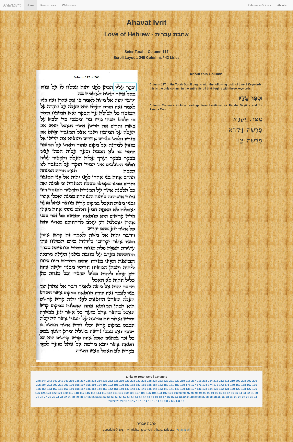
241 (60, 380)
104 (154, 393)
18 (129, 401)
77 (45, 397)
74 (57, 397)
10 (161, 401)
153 (105, 388)
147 (138, 388)
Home (32, 5)
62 (105, 397)
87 (228, 393)
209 (238, 380)
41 (188, 397)
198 (77, 384)
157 (82, 388)
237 (82, 380)
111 (115, 393)
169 (238, 384)
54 (136, 397)
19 (126, 401)
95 (196, 393)
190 (121, 384)
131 (226, 388)
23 (110, 401)
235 (93, 380)
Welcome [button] (69, 5)
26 (247, 397)
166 (254, 384)
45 (172, 397)
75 (53, 397)
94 (200, 393)
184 (154, 384)
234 (99, 380)
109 (126, 393)
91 (212, 393)
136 (199, 388)
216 (199, 380)
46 (168, 397)
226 (143, 380)
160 (66, 388)
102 (165, 393)
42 (184, 397)
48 (160, 397)
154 (99, 388)
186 (143, 384)
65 (93, 397)
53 (140, 397)
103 (159, 393)
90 (216, 393)
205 (38, 384)
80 (256, 393)
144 (154, 388)
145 (149, 388)
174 (210, 384)
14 (145, 401)
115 (93, 393)
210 (232, 380)
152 (110, 388)
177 (193, 384)
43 (180, 397)
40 (192, 397)
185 (149, 384)
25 (251, 397)
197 (82, 384)
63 (101, 397)
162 (55, 388)
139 (182, 388)
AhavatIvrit (12, 5)
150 (121, 388)
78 (41, 397)
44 (176, 397)
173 (215, 384)
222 (166, 380)
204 (44, 384)
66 (89, 397)
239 (71, 380)
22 (114, 401)
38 (200, 397)
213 (215, 380)
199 (71, 384)
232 (110, 380)
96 (193, 393)
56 (128, 397)
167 (249, 384)
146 (143, 388)
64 (97, 397)
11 (157, 401)
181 (171, 384)
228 (132, 380)
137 (193, 388)
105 (148, 393)
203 (49, 384)
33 (219, 397)
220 (177, 380)
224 (154, 380)
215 (204, 380)
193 (105, 384)
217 (193, 380)
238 (77, 380)
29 (235, 397)
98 (185, 393)
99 (181, 393)
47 (164, 397)
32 (223, 397)
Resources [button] (48, 5)
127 (249, 388)
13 (149, 401)
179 (182, 384)
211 (226, 380)
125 (37, 393)
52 (144, 397)
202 (55, 384)
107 (137, 393)
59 (116, 397)
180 (177, 384)
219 (182, 380)
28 (239, 397)
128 (243, 388)
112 (109, 393)
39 (196, 397)
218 (188, 380)
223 (160, 380)
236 (88, 380)
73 (61, 397)
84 (240, 393)
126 (254, 388)
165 (38, 388)
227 (138, 380)
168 (243, 384)
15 (141, 401)
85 (236, 393)
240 (66, 380)
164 (44, 388)
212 (221, 380)
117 (82, 393)
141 (171, 388)
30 (231, 397)
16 (137, 401)
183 (160, 384)
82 (248, 393)
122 (54, 393)
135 (204, 388)
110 (120, 393)
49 (156, 397)
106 (143, 393)
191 (116, 384)
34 (216, 397)
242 (55, 380)
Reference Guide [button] (259, 5)
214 (210, 380)
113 (104, 393)
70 (73, 397)
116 (87, 393)
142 (166, 388)
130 (232, 388)
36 (208, 397)
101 (170, 393)
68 (81, 397)
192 (110, 384)
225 (149, 380)
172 (221, 384)
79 (37, 397)
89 (220, 393)
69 (77, 397)
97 (188, 393)
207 (249, 380)
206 (254, 380)
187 (138, 384)
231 (116, 380)
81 (252, 393)
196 (88, 384)
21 (118, 401)
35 (211, 397)
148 (132, 388)
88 (224, 393)
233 (105, 380)
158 (77, 388)
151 (116, 388)
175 (204, 384)
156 (88, 388)
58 (120, 397)
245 (38, 380)
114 (98, 393)
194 (99, 384)
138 (188, 388)
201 (60, 384)
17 (134, 401)
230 (121, 380)
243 (49, 380)
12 (153, 401)
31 (227, 397)
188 (132, 384)
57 (124, 397)
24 (255, 397)
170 (232, 384)
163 (49, 388)
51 (148, 397)
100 (176, 393)
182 (166, 384)
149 (127, 388)
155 (93, 388)
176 (199, 384)
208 (243, 380)
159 (71, 388)
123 (48, 393)
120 (65, 393)
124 (43, 393)
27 (243, 397)
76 (49, 397)
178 (188, 384)
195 (93, 384)
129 (238, 388)
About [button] (282, 5)
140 (177, 388)
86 (232, 393)
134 (210, 388)
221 (171, 380)
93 (204, 393)
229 (127, 380)
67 (85, 397)
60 (113, 397)
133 (215, 388)
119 (71, 393)
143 (160, 388)
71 (69, 397)
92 (208, 393)
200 (66, 384)
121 (59, 393)
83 (244, 393)
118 (76, 393)
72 (65, 397)
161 (60, 388)
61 (108, 397)
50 (152, 397)
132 (221, 388)
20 (122, 401)
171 (226, 384)
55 (132, 397)
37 (204, 397)
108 (131, 393)
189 (127, 384)
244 (44, 380)
